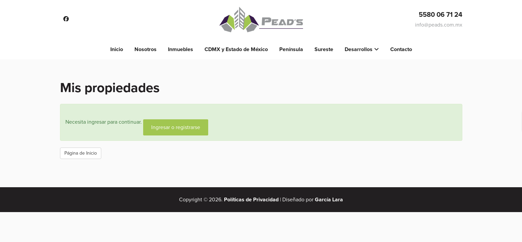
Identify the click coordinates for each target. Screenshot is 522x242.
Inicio (116, 49)
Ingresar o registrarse (175, 127)
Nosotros (145, 49)
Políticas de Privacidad (251, 199)
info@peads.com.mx (438, 25)
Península (291, 49)
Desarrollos (358, 49)
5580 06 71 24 (440, 15)
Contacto (401, 49)
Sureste (323, 49)
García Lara (329, 199)
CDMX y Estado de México (236, 49)
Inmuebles (180, 49)
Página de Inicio (80, 153)
